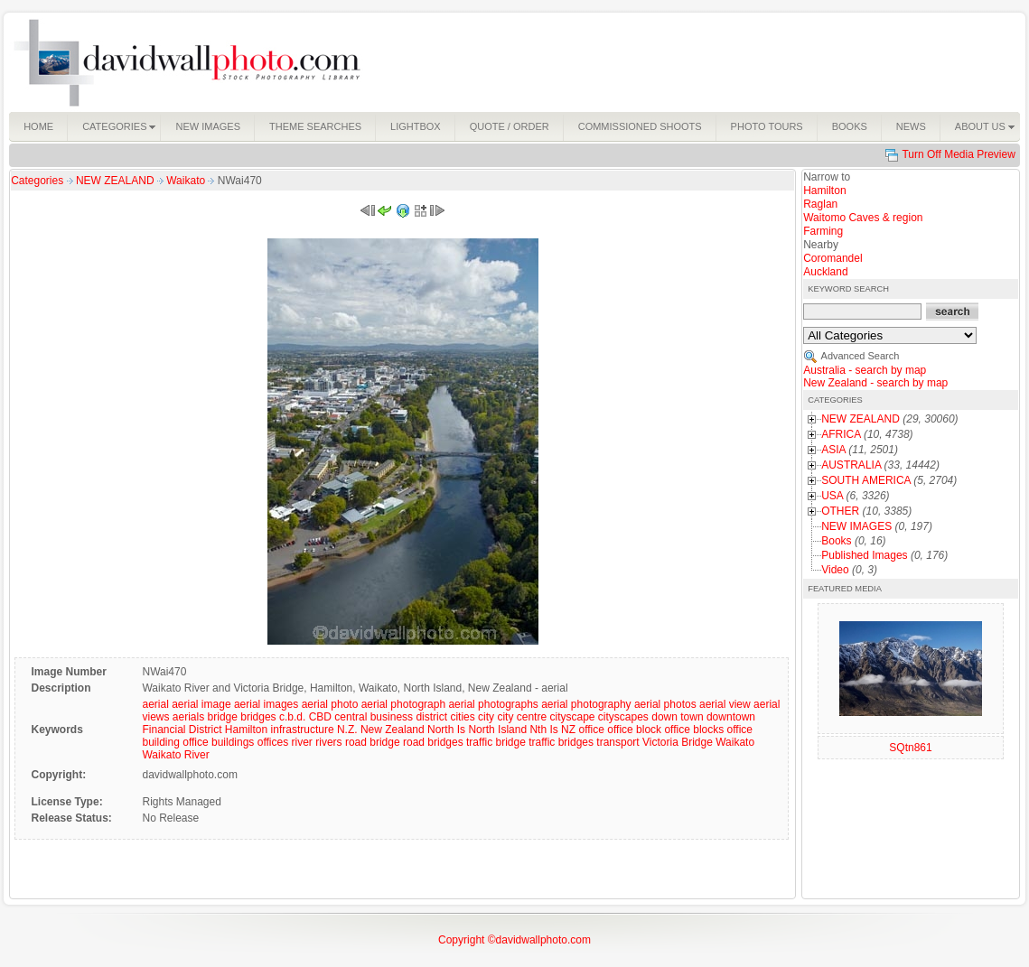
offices (272, 742)
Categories (37, 180)
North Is (446, 729)
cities (462, 717)
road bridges (433, 742)
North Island (497, 729)
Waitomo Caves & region (862, 217)
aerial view (725, 704)
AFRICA (840, 434)
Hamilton (246, 729)
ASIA (833, 449)
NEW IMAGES (856, 526)
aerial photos (665, 704)
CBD (320, 717)
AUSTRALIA (851, 465)
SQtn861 (910, 747)
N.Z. (347, 729)
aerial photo (330, 704)
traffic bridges (561, 742)
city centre (522, 717)
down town (677, 717)
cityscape (571, 717)
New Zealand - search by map (875, 383)
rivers (328, 742)
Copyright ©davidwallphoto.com (514, 940)
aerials (188, 717)
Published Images (864, 555)
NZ (568, 729)
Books (836, 541)
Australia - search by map (864, 370)
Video (834, 569)
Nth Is (543, 729)
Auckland (825, 271)
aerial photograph (403, 704)
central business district (390, 717)
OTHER (840, 511)
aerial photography (586, 704)
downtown (730, 717)
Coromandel (832, 258)
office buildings (218, 742)
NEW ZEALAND (116, 180)
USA (832, 495)
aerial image (201, 704)
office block (634, 729)
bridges (258, 717)
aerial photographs (493, 704)
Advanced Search (860, 355)
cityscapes (623, 717)
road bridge (372, 742)
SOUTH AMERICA (866, 480)
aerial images (266, 704)
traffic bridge (496, 742)
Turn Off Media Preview (958, 154)
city (486, 717)
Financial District (181, 729)
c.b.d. (292, 717)
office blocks (694, 729)
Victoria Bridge (677, 742)
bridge (223, 717)
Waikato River (175, 754)
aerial (155, 704)
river (302, 742)
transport (617, 742)
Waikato (187, 180)
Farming (823, 231)
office (590, 729)
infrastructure (302, 729)
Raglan (820, 204)
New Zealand (392, 729)
